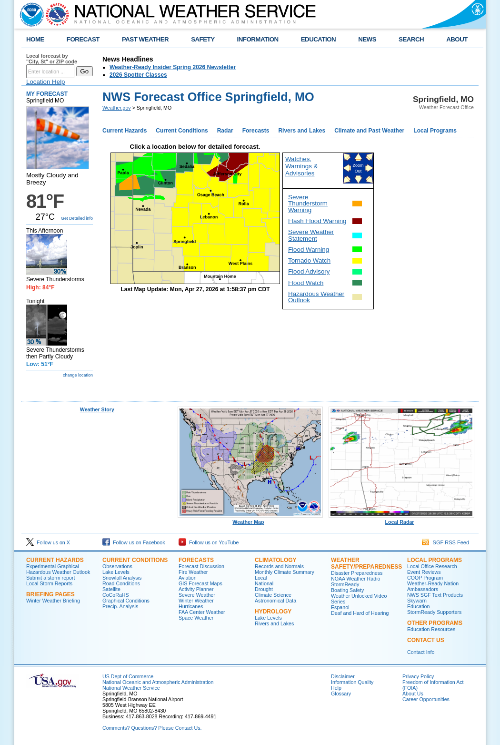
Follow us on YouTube (209, 542)
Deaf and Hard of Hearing (360, 613)
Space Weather (196, 618)
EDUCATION (318, 39)
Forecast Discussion (201, 566)
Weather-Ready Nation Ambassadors (433, 586)
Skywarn (417, 600)
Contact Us (425, 640)
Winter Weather (196, 600)
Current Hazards (124, 130)
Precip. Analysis (120, 606)
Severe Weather (197, 595)
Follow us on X (48, 542)
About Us (412, 693)
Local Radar (401, 519)
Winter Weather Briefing (53, 600)
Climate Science (273, 595)
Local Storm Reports (49, 583)
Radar (225, 130)
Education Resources (431, 629)
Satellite (111, 589)
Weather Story (97, 409)
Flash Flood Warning (317, 221)
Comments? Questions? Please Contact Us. (151, 728)
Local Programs (435, 130)
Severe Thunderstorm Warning (308, 204)
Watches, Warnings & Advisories (301, 166)
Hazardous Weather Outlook (316, 297)
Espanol (340, 607)
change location (78, 375)
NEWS (367, 39)
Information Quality (352, 682)
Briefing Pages (50, 594)
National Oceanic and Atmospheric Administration (157, 682)
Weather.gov (116, 108)
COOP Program (425, 578)
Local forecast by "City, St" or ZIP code (51, 58)
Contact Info (420, 652)
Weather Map (250, 519)
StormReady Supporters (434, 612)
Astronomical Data (275, 600)
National (264, 583)
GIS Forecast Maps (200, 583)
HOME (35, 39)
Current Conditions (182, 130)
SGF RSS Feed (445, 542)
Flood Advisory (309, 271)
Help (336, 688)
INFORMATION (258, 39)
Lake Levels (116, 572)
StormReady (345, 584)
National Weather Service (131, 688)
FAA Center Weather (202, 612)
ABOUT (457, 39)
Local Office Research (432, 566)
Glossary (341, 693)
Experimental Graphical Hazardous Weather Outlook (58, 569)
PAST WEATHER (145, 39)
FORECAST (83, 39)
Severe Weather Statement (311, 235)
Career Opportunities (426, 699)
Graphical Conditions (126, 600)
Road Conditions (121, 583)
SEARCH (411, 39)
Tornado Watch (309, 260)
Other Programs (434, 623)
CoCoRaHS (115, 595)
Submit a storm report (50, 578)
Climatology (276, 560)
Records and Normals (279, 566)
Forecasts (256, 130)
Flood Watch (305, 282)
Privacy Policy (418, 676)
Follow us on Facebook (133, 542)
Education (418, 606)
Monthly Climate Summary (284, 572)
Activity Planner (196, 589)
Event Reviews (423, 572)
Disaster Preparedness (356, 573)
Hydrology (273, 611)
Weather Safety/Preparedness (366, 563)
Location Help (45, 81)
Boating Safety (347, 590)
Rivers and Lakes (301, 130)
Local (261, 578)
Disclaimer (343, 676)
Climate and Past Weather (369, 130)
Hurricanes (191, 606)
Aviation (188, 578)
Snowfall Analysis (121, 578)
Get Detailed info (77, 218)
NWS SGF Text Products (435, 595)
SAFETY (202, 39)
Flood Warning (308, 249)
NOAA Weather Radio (355, 579)
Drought (264, 589)
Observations (117, 566)
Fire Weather (193, 572)
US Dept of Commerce (127, 676)
